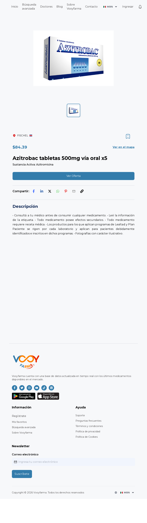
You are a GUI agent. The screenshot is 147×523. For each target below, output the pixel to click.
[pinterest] (66, 191)
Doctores (46, 6)
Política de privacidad (88, 431)
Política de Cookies (87, 436)
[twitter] (50, 191)
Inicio (14, 6)
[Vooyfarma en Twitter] (22, 387)
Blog (59, 6)
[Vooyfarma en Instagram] (29, 387)
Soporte (80, 415)
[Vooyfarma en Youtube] (36, 387)
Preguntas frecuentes (88, 420)
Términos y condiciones (89, 426)
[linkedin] (42, 191)
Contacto (91, 6)
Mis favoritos (19, 421)
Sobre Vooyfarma (22, 432)
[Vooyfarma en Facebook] (14, 387)
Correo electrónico (25, 454)
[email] (74, 191)
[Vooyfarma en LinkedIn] (51, 387)
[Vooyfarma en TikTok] (44, 387)
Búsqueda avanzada (23, 427)
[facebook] (34, 191)
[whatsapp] (58, 191)
